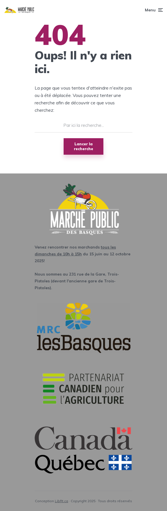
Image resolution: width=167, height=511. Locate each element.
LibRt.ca (61, 501)
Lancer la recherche (83, 146)
